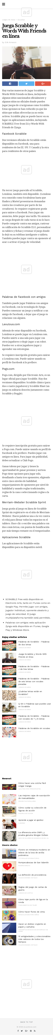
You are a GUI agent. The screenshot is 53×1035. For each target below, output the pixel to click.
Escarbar (21, 20)
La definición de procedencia (32, 875)
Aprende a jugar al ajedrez (30, 820)
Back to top (26, 1022)
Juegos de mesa (8, 20)
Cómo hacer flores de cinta (31, 912)
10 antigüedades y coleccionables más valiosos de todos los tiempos (34, 939)
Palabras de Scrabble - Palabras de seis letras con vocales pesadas (33, 681)
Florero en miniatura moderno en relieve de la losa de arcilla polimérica (34, 852)
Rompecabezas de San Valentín (33, 862)
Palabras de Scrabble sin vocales (34, 728)
